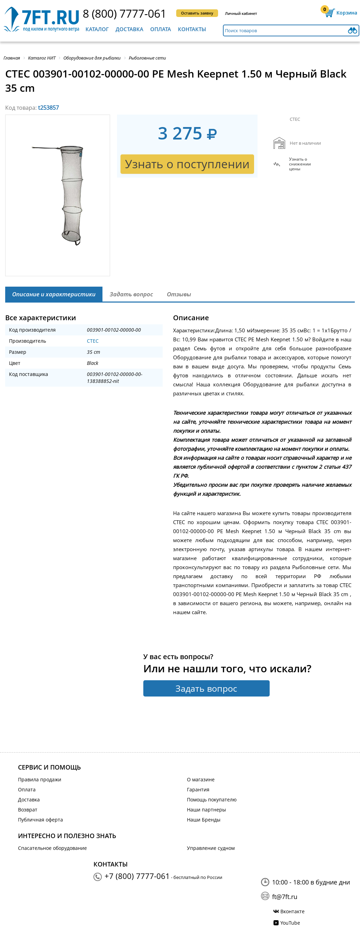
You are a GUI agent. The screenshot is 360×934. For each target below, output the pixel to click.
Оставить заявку (197, 13)
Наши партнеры (206, 809)
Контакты (192, 29)
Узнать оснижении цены (300, 164)
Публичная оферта (40, 819)
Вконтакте (292, 911)
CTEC (93, 341)
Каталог (97, 29)
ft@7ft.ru (284, 896)
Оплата (160, 29)
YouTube (290, 922)
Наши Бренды (203, 819)
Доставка (129, 29)
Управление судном (211, 848)
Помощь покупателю (212, 799)
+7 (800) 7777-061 (137, 876)
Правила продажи (39, 779)
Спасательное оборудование (52, 848)
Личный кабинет (241, 13)
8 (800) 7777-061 (124, 13)
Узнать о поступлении (187, 164)
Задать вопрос (206, 688)
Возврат (27, 809)
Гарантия (198, 789)
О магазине (201, 779)
